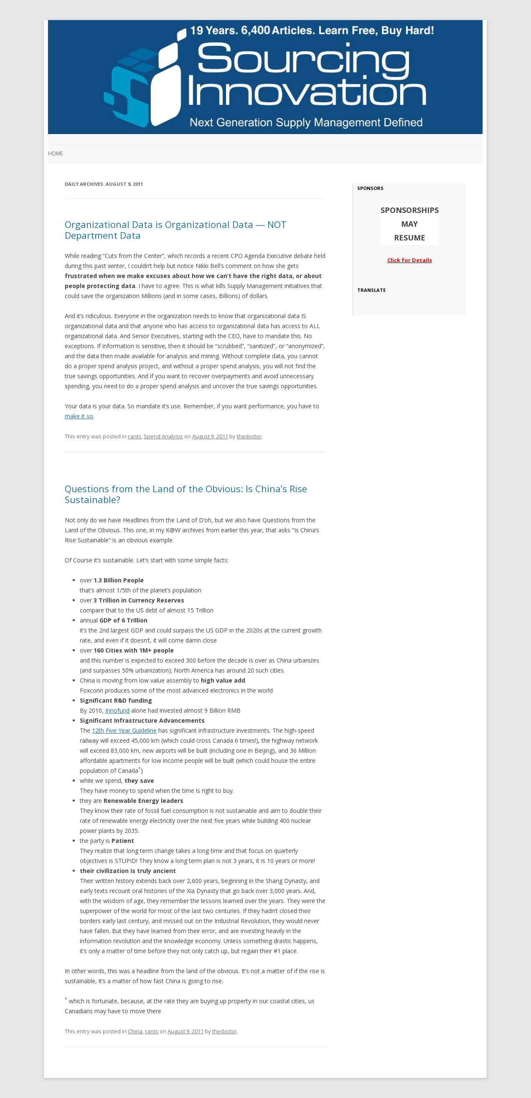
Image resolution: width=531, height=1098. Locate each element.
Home (55, 153)
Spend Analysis (163, 436)
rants (134, 436)
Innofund (117, 710)
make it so (79, 416)
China (135, 1031)
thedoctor (249, 436)
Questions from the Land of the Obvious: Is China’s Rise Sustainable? (186, 494)
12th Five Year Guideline (124, 730)
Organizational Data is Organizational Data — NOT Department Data (176, 229)
